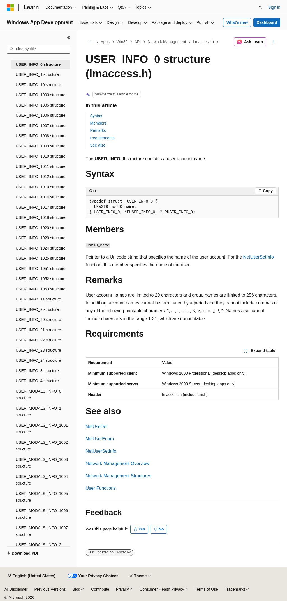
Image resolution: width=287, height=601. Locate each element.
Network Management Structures (118, 475)
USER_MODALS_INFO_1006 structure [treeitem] (42, 514)
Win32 (122, 41)
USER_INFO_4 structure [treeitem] (37, 381)
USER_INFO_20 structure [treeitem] (38, 319)
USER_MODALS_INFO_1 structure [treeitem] (38, 411)
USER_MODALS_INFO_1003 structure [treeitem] (42, 463)
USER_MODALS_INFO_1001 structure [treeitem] (42, 429)
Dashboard (266, 22)
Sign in (274, 7)
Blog (76, 589)
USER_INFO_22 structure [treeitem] (38, 340)
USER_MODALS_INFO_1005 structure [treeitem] (42, 497)
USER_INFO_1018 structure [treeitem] (40, 217)
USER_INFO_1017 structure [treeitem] (40, 207)
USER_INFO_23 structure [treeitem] (38, 350)
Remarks (98, 130)
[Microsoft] (10, 7)
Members (98, 123)
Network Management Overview (118, 463)
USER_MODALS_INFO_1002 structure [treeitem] (42, 446)
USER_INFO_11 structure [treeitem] (38, 299)
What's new (237, 22)
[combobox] (38, 49)
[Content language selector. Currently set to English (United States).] (31, 576)
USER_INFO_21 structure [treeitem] (38, 330)
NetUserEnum (100, 438)
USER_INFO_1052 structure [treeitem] (40, 278)
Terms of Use (206, 589)
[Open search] (260, 8)
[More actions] (273, 41)
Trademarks (235, 589)
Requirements (102, 138)
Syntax (96, 116)
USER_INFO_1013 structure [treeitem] (40, 187)
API (138, 41)
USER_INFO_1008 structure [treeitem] (40, 135)
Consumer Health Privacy (162, 589)
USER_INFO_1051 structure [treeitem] (40, 268)
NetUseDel (96, 426)
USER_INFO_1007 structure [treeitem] (40, 125)
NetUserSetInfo (258, 257)
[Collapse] (69, 37)
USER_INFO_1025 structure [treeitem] (40, 258)
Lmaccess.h (203, 41)
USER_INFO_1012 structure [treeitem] (40, 176)
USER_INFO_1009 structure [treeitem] (40, 146)
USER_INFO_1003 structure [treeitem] (40, 95)
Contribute (100, 589)
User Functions (101, 488)
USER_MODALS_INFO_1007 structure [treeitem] (42, 531)
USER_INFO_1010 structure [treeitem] (40, 156)
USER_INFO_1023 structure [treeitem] (40, 238)
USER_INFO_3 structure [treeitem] (37, 370)
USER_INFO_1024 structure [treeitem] (40, 248)
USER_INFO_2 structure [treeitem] (37, 309)
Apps (105, 41)
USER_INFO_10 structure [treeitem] (38, 85)
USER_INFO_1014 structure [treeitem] (40, 197)
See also (97, 145)
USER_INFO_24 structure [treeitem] (38, 360)
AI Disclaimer (15, 589)
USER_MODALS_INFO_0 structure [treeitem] (38, 394)
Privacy (122, 589)
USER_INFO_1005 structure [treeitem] (40, 105)
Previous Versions (50, 589)
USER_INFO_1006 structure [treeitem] (40, 115)
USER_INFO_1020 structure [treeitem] (40, 228)
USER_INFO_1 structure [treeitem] (37, 74)
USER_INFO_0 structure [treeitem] (38, 64)
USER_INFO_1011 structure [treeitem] (40, 166)
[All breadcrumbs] (91, 41)
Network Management (167, 41)
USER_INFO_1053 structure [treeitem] (40, 289)
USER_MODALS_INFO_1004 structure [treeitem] (42, 480)
